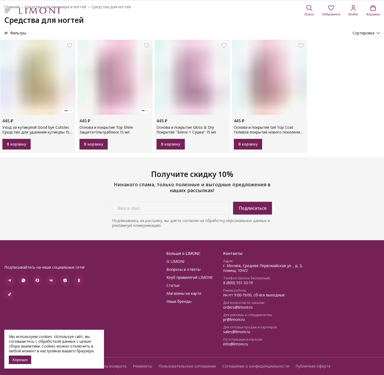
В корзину (16, 144)
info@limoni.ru (235, 344)
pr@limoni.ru (234, 319)
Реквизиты (142, 366)
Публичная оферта (312, 366)
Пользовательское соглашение (187, 366)
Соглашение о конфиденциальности (255, 366)
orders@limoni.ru (238, 307)
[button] (331, 11)
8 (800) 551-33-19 (238, 282)
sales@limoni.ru (236, 331)
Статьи (172, 285)
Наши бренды (178, 301)
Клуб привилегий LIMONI (189, 277)
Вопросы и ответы (183, 269)
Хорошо (20, 359)
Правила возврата (109, 366)
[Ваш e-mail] (171, 208)
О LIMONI (175, 261)
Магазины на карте (183, 293)
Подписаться (252, 208)
